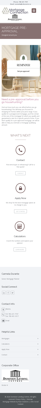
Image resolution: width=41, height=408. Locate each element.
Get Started (20, 211)
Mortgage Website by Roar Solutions (16, 402)
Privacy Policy (20, 399)
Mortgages (5, 338)
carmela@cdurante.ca (23, 4)
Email (7, 321)
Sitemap (30, 399)
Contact (20, 173)
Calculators (6, 344)
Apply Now (5, 349)
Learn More (20, 250)
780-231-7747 (23, 2)
